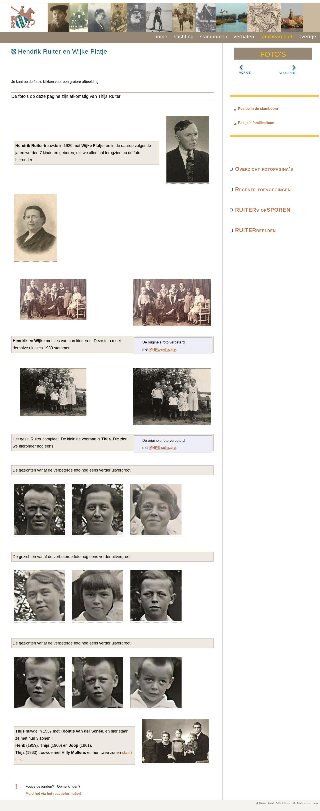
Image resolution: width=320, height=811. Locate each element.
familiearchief (276, 36)
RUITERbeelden (255, 230)
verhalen (244, 36)
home (161, 36)
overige (307, 36)
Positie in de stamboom (258, 108)
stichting (184, 36)
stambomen (214, 36)
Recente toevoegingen (263, 189)
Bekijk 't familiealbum (256, 123)
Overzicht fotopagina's (264, 169)
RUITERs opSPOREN (262, 210)
